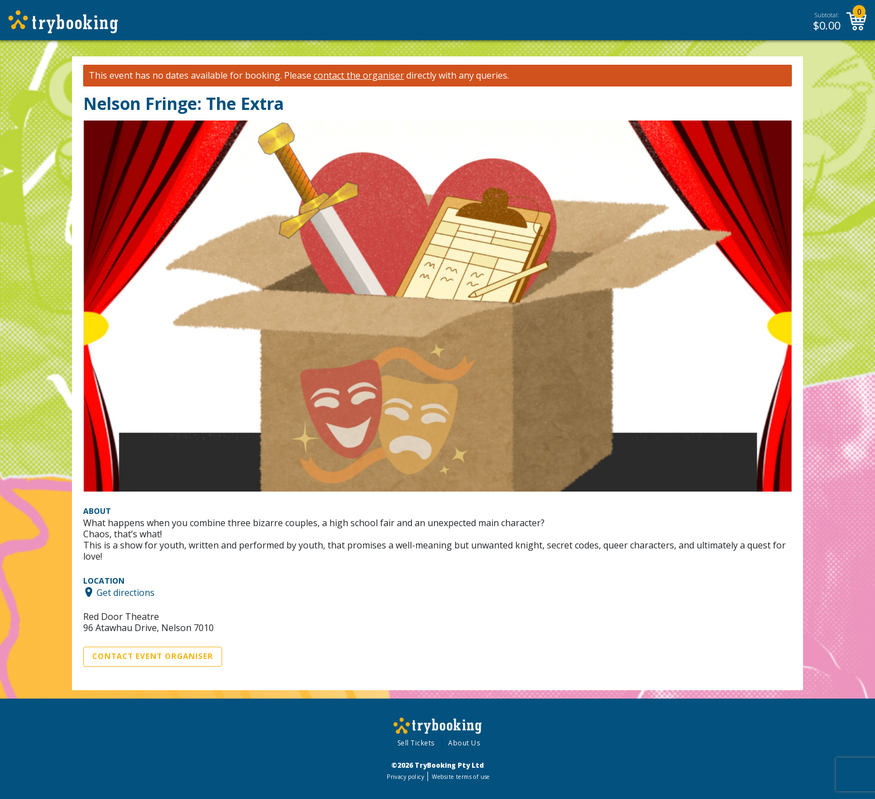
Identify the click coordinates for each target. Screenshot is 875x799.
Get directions (126, 592)
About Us (464, 743)
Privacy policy (405, 777)
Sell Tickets (416, 743)
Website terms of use (460, 777)
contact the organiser (359, 75)
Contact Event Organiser (152, 656)
